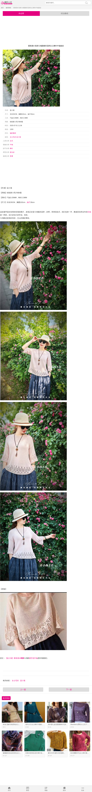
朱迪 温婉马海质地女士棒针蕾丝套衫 (15, 724)
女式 (11, 141)
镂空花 (31, 658)
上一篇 (23, 689)
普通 (11, 156)
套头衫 (12, 152)
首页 (9, 790)
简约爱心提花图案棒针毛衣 (57, 724)
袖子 (28, 202)
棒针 (11, 148)
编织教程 (8, 7)
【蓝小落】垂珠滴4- (12, 658)
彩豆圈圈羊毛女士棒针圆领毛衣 (81, 753)
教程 (27, 790)
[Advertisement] (46, 30)
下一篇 (69, 689)
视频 (46, 790)
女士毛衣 (13, 137)
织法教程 (64, 13)
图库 (64, 790)
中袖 (11, 144)
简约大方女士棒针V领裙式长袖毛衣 (37, 724)
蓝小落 (18, 137)
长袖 (89, 212)
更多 (82, 790)
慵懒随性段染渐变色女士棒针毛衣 (14, 753)
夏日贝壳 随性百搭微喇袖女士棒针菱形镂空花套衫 (65, 753)
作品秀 (21, 13)
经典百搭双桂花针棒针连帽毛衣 (36, 753)
